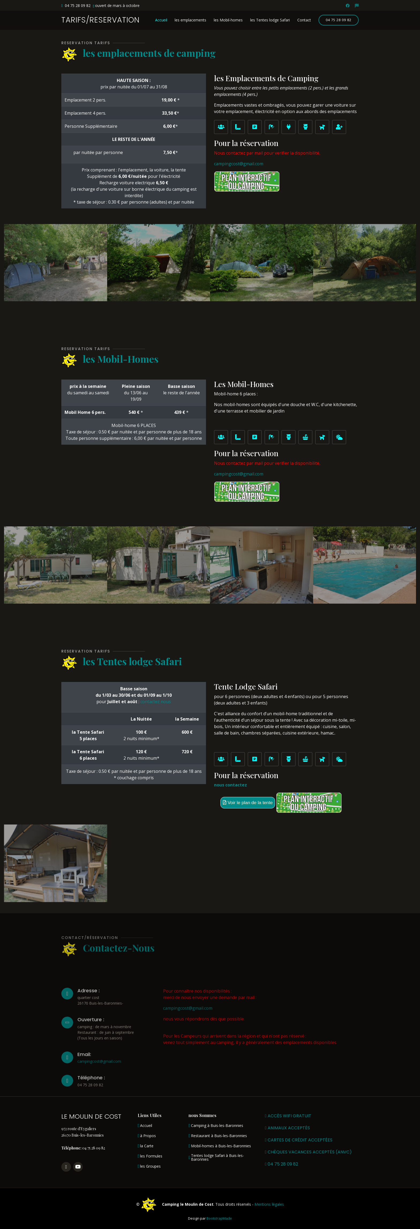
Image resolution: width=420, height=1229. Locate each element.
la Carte (146, 1146)
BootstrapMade (219, 1218)
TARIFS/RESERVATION (100, 20)
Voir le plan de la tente (248, 802)
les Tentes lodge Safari (270, 20)
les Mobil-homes (228, 20)
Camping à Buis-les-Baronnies (217, 1125)
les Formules (151, 1156)
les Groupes (150, 1166)
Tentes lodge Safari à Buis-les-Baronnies (217, 1157)
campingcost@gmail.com (238, 164)
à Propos (148, 1136)
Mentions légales (269, 1204)
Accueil (161, 20)
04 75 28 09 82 (338, 19)
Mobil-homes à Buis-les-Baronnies (221, 1146)
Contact (304, 20)
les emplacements (190, 20)
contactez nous (155, 702)
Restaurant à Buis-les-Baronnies (219, 1136)
